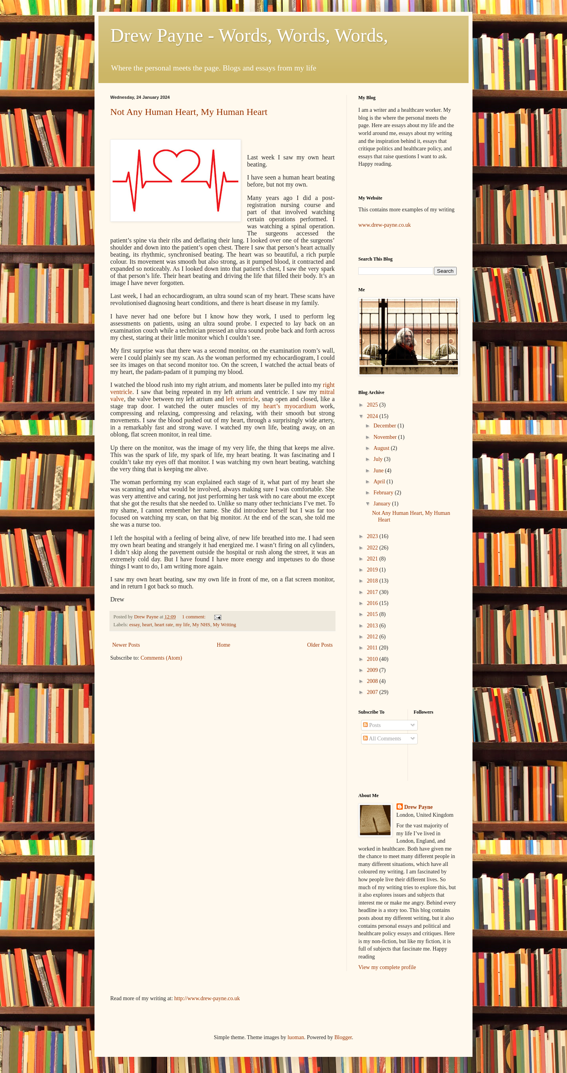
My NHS (201, 624)
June (379, 471)
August (382, 448)
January (382, 504)
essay (134, 624)
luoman (295, 1037)
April (379, 482)
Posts (372, 725)
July (378, 459)
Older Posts (320, 645)
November (385, 437)
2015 (373, 614)
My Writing (224, 624)
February (384, 493)
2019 (373, 570)
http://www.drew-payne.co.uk (207, 998)
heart (147, 624)
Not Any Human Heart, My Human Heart (188, 112)
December (385, 426)
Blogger (343, 1037)
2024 (373, 416)
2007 (373, 692)
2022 (373, 548)
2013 (373, 626)
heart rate (163, 624)
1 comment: (194, 617)
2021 (373, 559)
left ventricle (242, 399)
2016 (373, 603)
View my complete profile (387, 967)
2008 (373, 681)
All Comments (382, 739)
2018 (373, 581)
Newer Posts (126, 645)
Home (223, 645)
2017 (373, 592)
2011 (373, 648)
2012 (373, 637)
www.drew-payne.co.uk (384, 225)
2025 (373, 405)
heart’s (289, 406)
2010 (373, 659)
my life (183, 624)
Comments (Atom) (161, 658)
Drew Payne (418, 807)
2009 (373, 670)
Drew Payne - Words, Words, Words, (249, 35)
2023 (373, 536)
